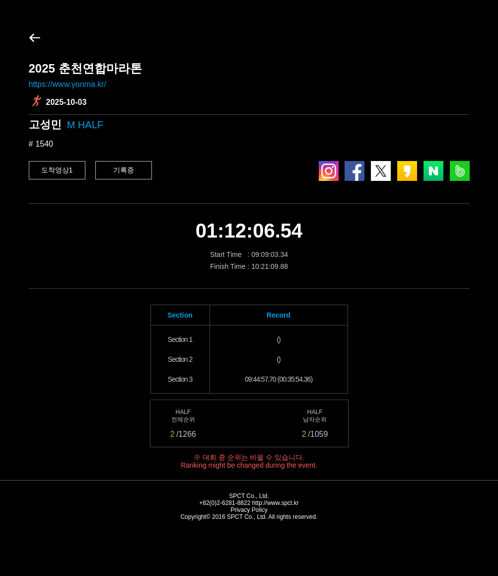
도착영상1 (57, 170)
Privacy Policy (249, 509)
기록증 (123, 170)
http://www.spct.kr (275, 502)
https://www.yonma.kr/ (68, 84)
